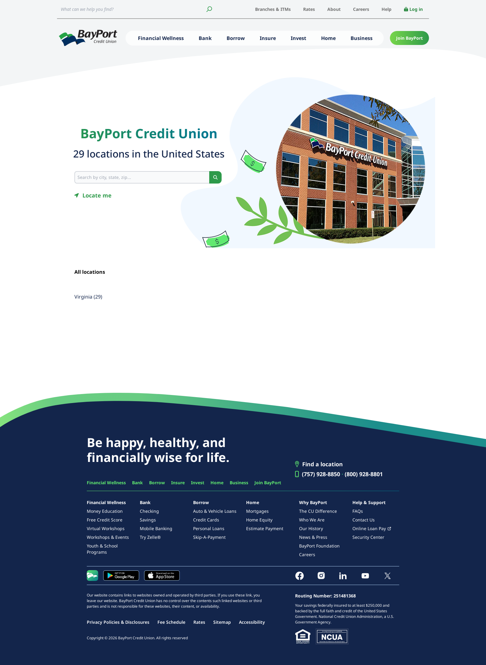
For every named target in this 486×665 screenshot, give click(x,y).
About (334, 9)
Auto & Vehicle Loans (214, 511)
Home (328, 38)
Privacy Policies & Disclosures (118, 622)
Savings (148, 520)
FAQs (357, 511)
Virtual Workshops (106, 528)
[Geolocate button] (93, 195)
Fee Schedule (171, 622)
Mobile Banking (156, 528)
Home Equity (259, 520)
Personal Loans (208, 528)
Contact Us (363, 520)
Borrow (236, 38)
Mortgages (257, 511)
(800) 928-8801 (364, 474)
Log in (413, 9)
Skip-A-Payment (209, 537)
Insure (268, 38)
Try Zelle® (150, 537)
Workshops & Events (108, 537)
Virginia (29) (88, 296)
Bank (205, 38)
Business (362, 38)
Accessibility (252, 622)
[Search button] (215, 177)
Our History (311, 528)
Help (386, 9)
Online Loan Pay (369, 528)
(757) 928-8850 (321, 474)
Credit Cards (206, 520)
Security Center (368, 537)
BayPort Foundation (319, 546)
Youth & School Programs (102, 549)
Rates (309, 9)
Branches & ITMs (273, 9)
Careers (361, 9)
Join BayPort (409, 38)
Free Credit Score (104, 520)
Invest (298, 38)
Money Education (105, 511)
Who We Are (312, 520)
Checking (149, 511)
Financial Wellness (161, 38)
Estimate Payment (264, 528)
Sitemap (222, 622)
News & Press (313, 537)
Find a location (322, 464)
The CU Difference (318, 511)
